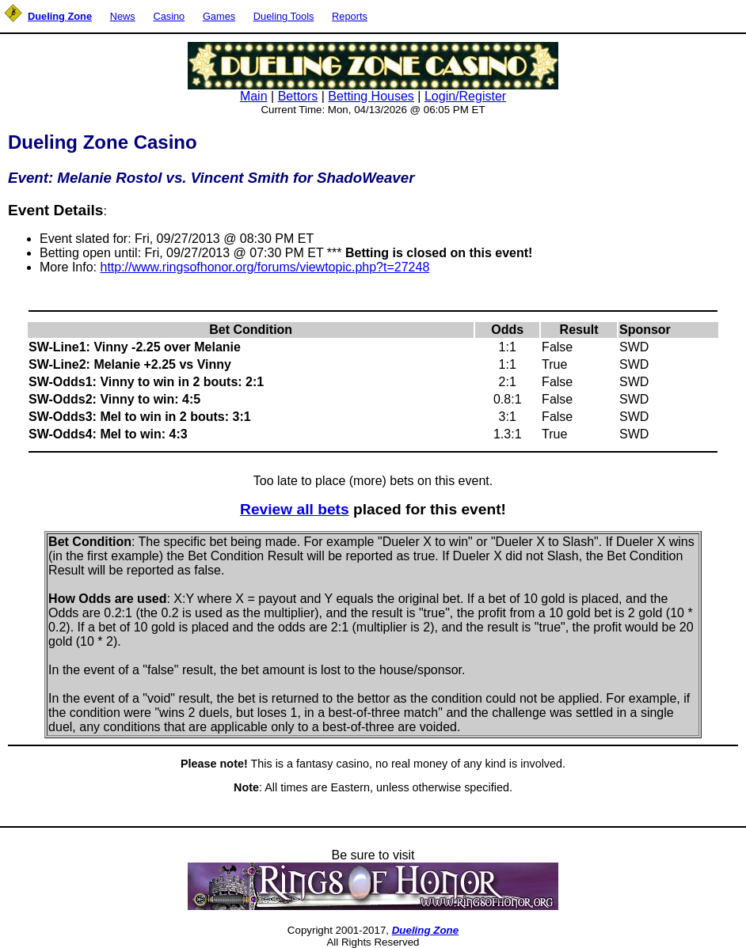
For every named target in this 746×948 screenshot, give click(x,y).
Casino (169, 16)
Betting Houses (371, 96)
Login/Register (465, 96)
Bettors (298, 96)
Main (254, 96)
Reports (349, 16)
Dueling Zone (425, 930)
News (122, 16)
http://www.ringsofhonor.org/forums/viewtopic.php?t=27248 (264, 267)
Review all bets (294, 509)
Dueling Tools (283, 16)
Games (219, 16)
